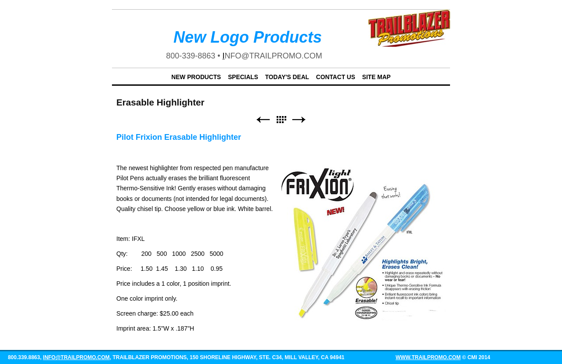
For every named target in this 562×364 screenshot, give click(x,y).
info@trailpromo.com (76, 357)
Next (299, 119)
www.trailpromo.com (428, 357)
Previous (263, 119)
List (281, 119)
